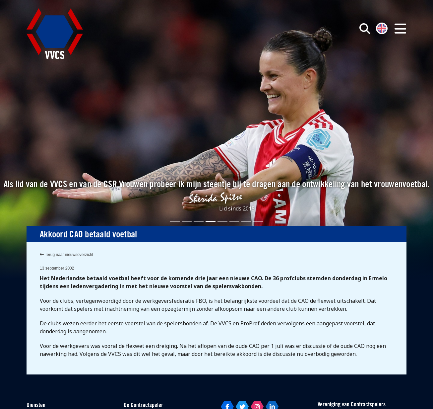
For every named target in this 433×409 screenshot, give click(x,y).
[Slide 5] (222, 221)
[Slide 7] (246, 221)
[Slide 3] (199, 221)
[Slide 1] (175, 221)
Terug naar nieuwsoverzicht (66, 254)
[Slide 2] (187, 221)
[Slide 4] (211, 221)
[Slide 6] (234, 221)
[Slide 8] (258, 221)
